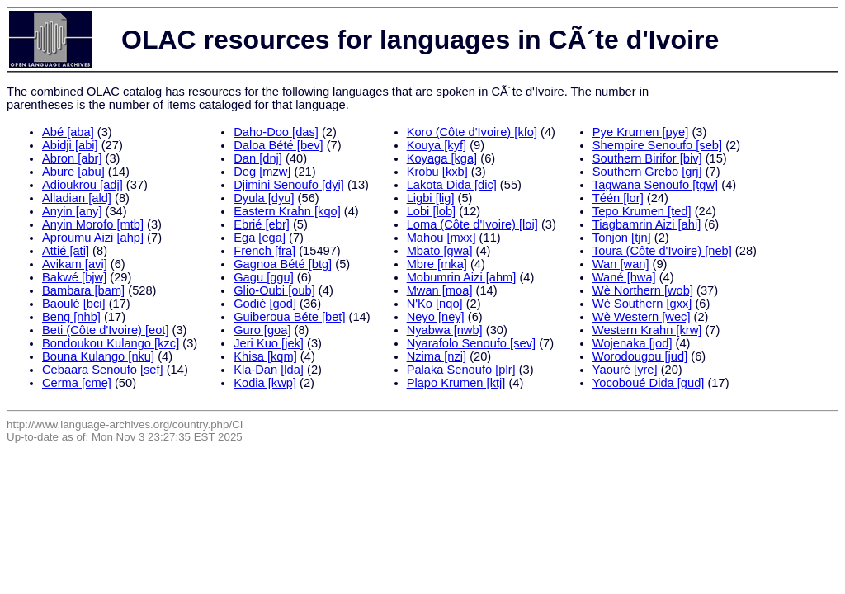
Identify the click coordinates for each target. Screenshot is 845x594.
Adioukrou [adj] (82, 184)
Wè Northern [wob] (642, 290)
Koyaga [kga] (442, 158)
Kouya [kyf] (437, 145)
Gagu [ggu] (264, 277)
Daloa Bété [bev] (278, 145)
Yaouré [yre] (625, 369)
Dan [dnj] (258, 158)
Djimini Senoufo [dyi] (289, 184)
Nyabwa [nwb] (445, 330)
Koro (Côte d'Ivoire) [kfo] (472, 132)
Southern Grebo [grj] (647, 171)
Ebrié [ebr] (262, 224)
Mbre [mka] (437, 264)
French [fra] (264, 250)
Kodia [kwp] (265, 382)
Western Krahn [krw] (647, 330)
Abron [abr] (72, 158)
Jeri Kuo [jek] (269, 343)
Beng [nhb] (71, 316)
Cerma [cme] (76, 382)
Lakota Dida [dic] (452, 184)
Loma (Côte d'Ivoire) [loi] (472, 224)
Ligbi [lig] (431, 198)
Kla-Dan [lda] (269, 369)
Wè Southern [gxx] (642, 303)
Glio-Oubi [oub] (274, 290)
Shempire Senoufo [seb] (657, 145)
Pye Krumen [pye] (640, 132)
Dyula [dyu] (264, 198)
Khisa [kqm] (265, 356)
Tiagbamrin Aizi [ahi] (646, 224)
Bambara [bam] (83, 290)
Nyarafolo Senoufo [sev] (471, 343)
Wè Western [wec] (641, 316)
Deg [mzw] (262, 171)
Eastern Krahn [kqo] (287, 211)
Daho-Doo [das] (276, 132)
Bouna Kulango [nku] (98, 356)
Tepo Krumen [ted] (642, 211)
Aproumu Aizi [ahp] (93, 237)
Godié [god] (265, 303)
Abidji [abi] (70, 145)
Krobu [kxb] (437, 171)
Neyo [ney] (436, 316)
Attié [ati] (65, 250)
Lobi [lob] (431, 211)
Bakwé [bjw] (74, 277)
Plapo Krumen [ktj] (456, 382)
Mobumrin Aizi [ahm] (462, 277)
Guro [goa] (262, 330)
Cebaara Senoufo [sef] (102, 369)
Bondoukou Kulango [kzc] (110, 343)
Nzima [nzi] (436, 356)
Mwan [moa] (440, 290)
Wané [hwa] (624, 277)
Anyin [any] (72, 211)
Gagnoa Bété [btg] (283, 264)
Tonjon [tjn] (621, 237)
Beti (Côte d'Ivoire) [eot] (105, 330)
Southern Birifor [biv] (647, 158)
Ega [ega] (260, 237)
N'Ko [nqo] (435, 303)
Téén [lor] (618, 198)
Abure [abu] (73, 171)
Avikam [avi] (74, 264)
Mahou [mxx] (441, 237)
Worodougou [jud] (639, 356)
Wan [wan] (620, 264)
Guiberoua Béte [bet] (289, 316)
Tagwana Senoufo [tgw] (655, 184)
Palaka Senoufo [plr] (461, 369)
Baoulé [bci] (74, 303)
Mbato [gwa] (440, 250)
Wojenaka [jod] (632, 343)
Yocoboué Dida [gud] (648, 382)
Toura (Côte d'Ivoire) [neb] (662, 250)
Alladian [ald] (76, 198)
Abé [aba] (68, 132)
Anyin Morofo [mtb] (93, 224)
